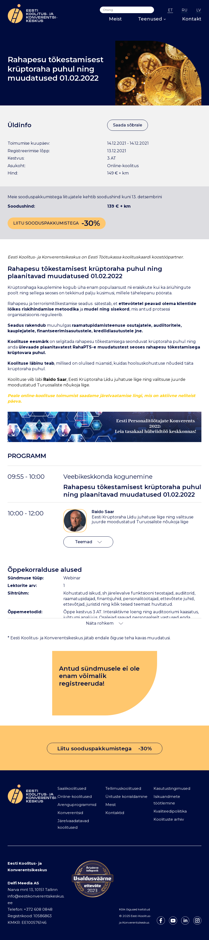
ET (170, 10)
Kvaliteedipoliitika (170, 811)
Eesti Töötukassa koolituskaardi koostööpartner (135, 257)
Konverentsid (70, 812)
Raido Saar (103, 511)
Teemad (88, 541)
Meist (115, 19)
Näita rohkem (104, 623)
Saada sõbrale (127, 125)
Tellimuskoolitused (123, 788)
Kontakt (191, 19)
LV (198, 10)
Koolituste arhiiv (169, 819)
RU (184, 10)
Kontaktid (114, 812)
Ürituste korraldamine (126, 796)
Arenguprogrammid (77, 804)
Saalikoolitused (72, 788)
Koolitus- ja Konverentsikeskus (49, 257)
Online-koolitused (75, 796)
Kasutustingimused (172, 788)
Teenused (152, 19)
